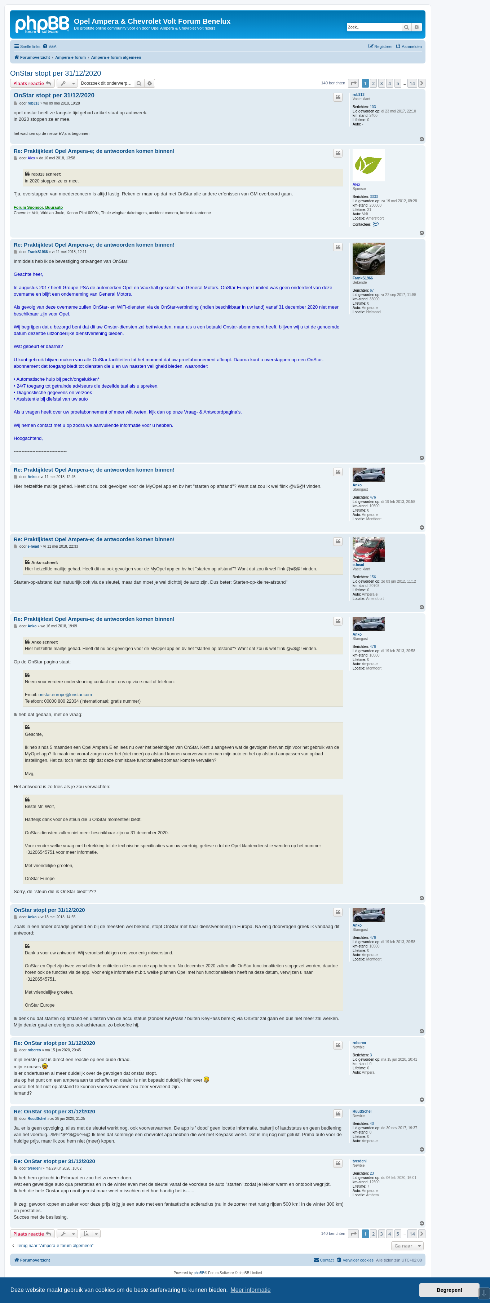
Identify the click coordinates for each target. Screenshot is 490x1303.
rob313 (359, 95)
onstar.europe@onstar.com (65, 694)
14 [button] (412, 83)
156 (373, 577)
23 (372, 1173)
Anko (357, 485)
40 (372, 1124)
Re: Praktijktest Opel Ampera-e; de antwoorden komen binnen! (94, 151)
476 (373, 497)
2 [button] (373, 83)
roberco (359, 1043)
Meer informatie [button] (250, 1290)
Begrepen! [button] (449, 1290)
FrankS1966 (363, 278)
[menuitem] (49, 46)
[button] (353, 83)
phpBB (199, 1273)
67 (372, 290)
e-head (358, 565)
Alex (356, 184)
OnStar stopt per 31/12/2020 (55, 73)
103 (373, 107)
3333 (374, 197)
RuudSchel (362, 1111)
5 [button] (398, 83)
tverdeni (360, 1161)
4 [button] (389, 83)
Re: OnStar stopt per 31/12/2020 (54, 1043)
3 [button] (381, 83)
